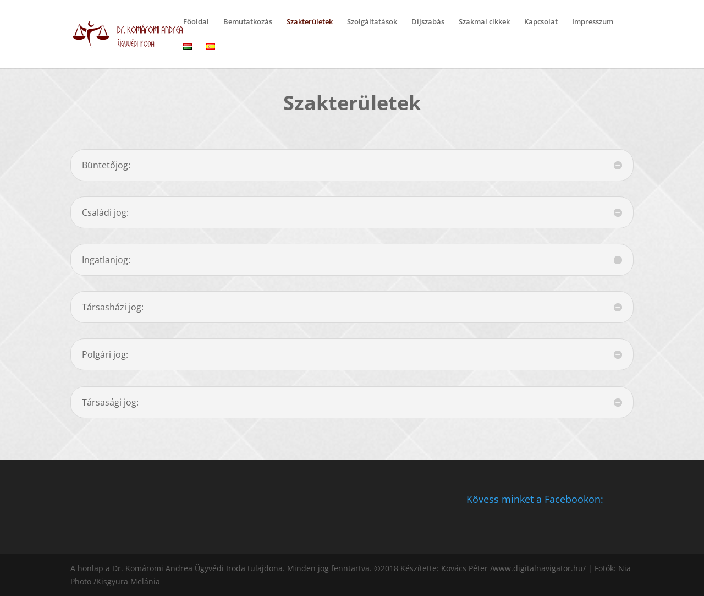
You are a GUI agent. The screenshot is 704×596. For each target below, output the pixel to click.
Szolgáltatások (372, 22)
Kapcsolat (541, 22)
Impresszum (592, 22)
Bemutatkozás (247, 22)
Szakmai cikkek (484, 22)
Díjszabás (427, 22)
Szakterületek (310, 22)
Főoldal (196, 22)
